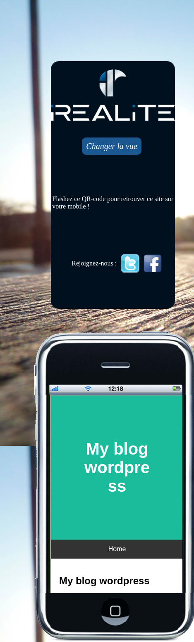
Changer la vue (111, 146)
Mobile (117, 495)
